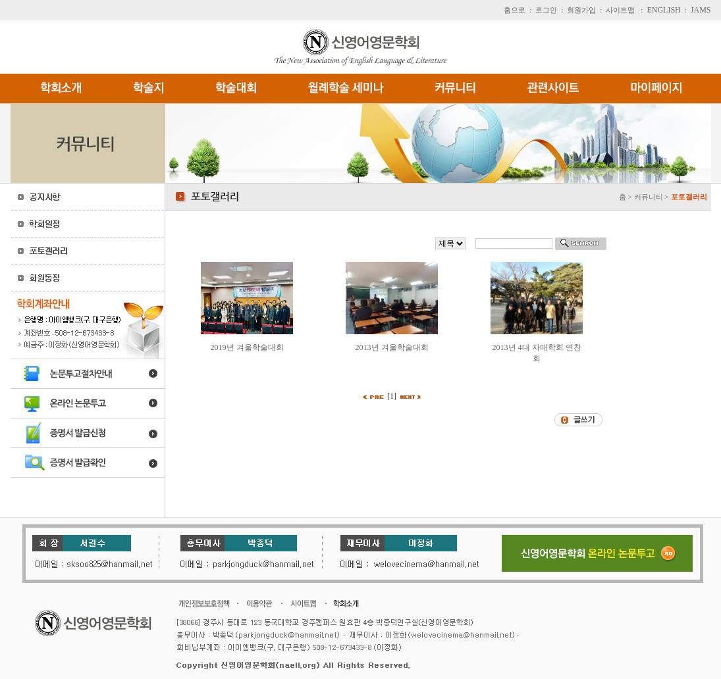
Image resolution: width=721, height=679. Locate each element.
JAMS (701, 9)
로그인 (546, 10)
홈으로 (514, 10)
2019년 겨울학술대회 (247, 347)
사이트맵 (620, 10)
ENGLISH (663, 9)
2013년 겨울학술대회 (392, 347)
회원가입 (581, 10)
